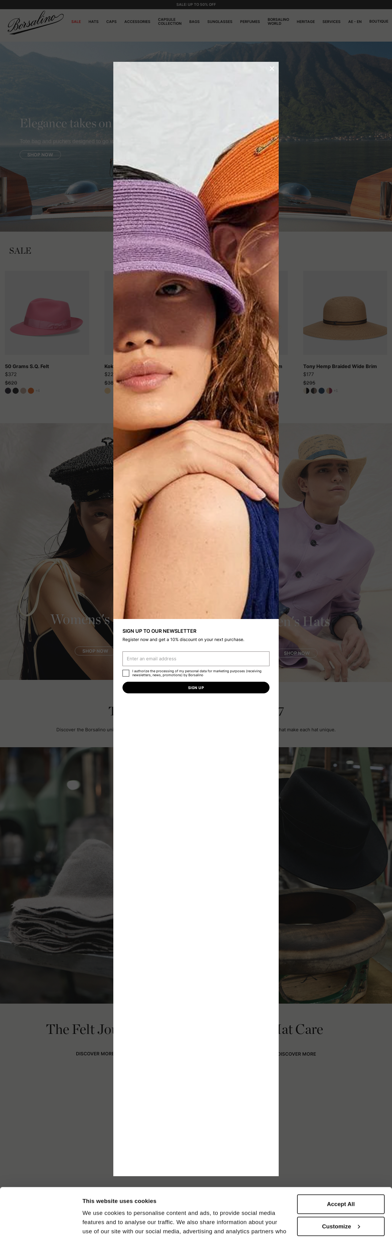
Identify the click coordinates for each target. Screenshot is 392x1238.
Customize (341, 1180)
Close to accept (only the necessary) (341, 1205)
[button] (272, 68)
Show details (100, 1224)
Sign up (196, 687)
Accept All (341, 1158)
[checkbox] (126, 673)
